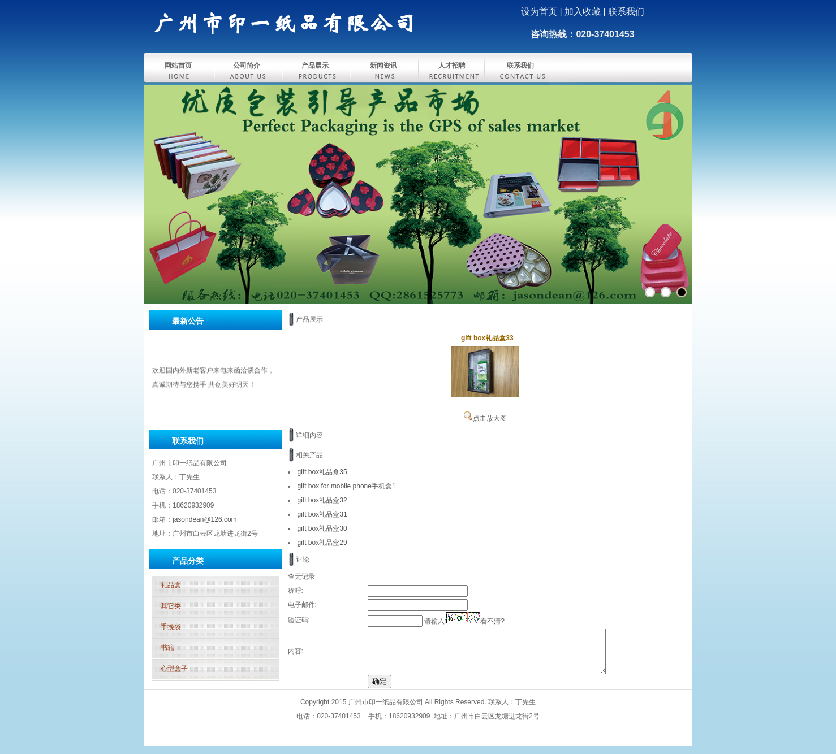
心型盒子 (174, 669)
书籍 (167, 648)
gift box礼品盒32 (322, 500)
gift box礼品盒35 (322, 472)
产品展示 (315, 66)
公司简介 (246, 66)
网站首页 (178, 66)
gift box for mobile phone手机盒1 (347, 486)
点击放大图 (485, 418)
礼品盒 (171, 585)
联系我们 (520, 66)
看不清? (492, 621)
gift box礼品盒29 (322, 543)
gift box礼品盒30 (322, 528)
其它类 (171, 606)
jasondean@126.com (205, 519)
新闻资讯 (383, 66)
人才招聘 (452, 66)
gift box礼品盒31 (322, 514)
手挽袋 (171, 627)
